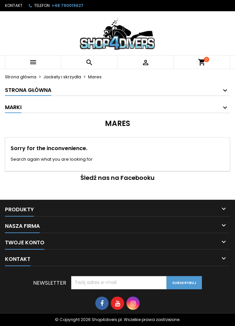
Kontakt (14, 5)
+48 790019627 (67, 5)
